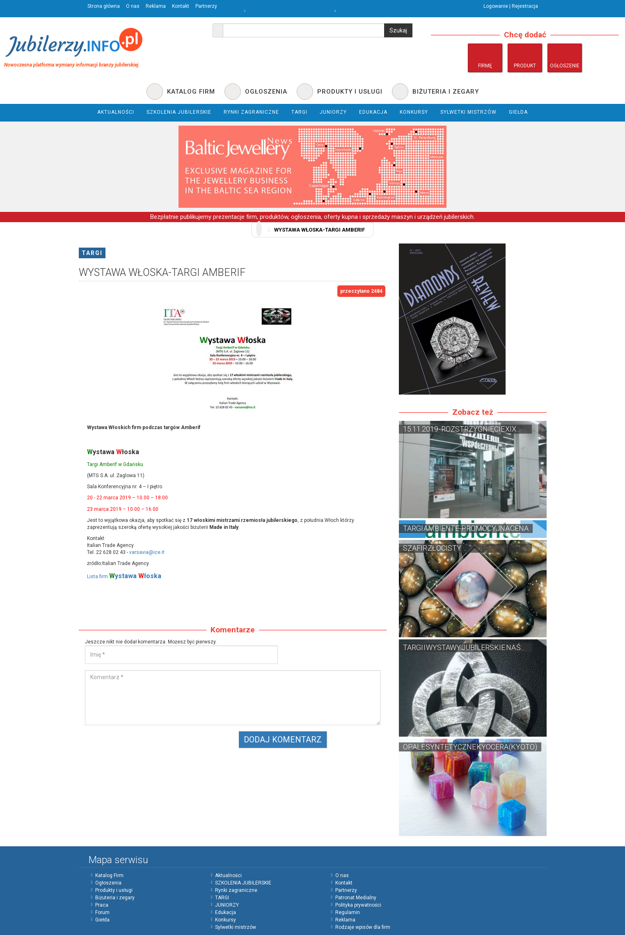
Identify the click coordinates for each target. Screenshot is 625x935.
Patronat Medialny (355, 898)
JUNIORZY (227, 905)
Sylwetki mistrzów (235, 927)
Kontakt (180, 6)
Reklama (156, 6)
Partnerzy (206, 6)
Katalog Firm (109, 875)
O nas (133, 6)
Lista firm (124, 576)
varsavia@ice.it (147, 552)
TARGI (92, 253)
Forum (102, 912)
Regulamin (347, 912)
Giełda (102, 920)
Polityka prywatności (358, 905)
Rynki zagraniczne (236, 890)
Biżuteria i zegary (115, 898)
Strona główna (103, 6)
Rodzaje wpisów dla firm (362, 927)
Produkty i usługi (114, 890)
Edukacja (225, 912)
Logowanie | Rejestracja (510, 6)
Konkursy (225, 920)
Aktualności (228, 875)
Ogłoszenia (108, 883)
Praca (101, 905)
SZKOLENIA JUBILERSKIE (243, 883)
